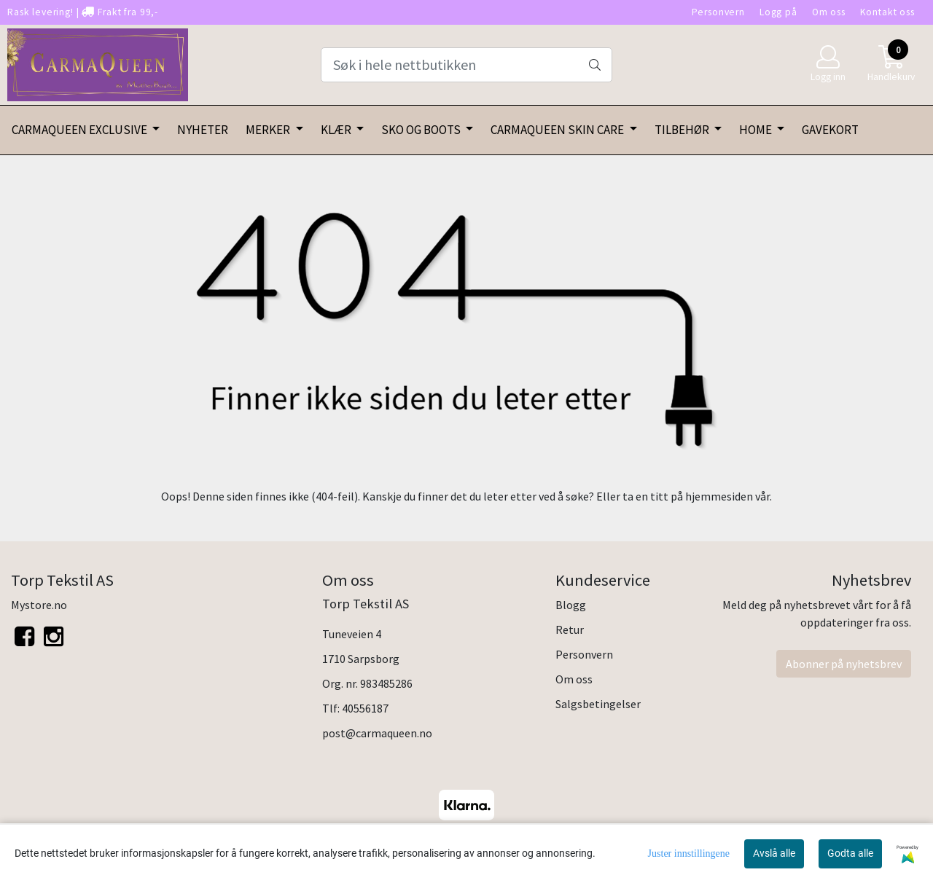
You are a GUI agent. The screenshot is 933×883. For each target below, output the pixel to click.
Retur (569, 629)
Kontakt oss (887, 12)
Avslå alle (774, 853)
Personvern (719, 12)
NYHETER (202, 130)
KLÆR (337, 130)
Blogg (570, 604)
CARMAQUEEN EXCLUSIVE (80, 130)
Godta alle (850, 853)
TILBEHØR (683, 130)
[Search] (466, 64)
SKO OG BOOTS (422, 130)
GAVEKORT (830, 130)
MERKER (269, 130)
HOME (756, 130)
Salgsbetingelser (598, 703)
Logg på (778, 12)
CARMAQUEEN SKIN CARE (558, 130)
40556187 (365, 708)
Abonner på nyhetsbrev (844, 663)
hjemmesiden (719, 496)
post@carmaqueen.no (377, 733)
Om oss (829, 12)
